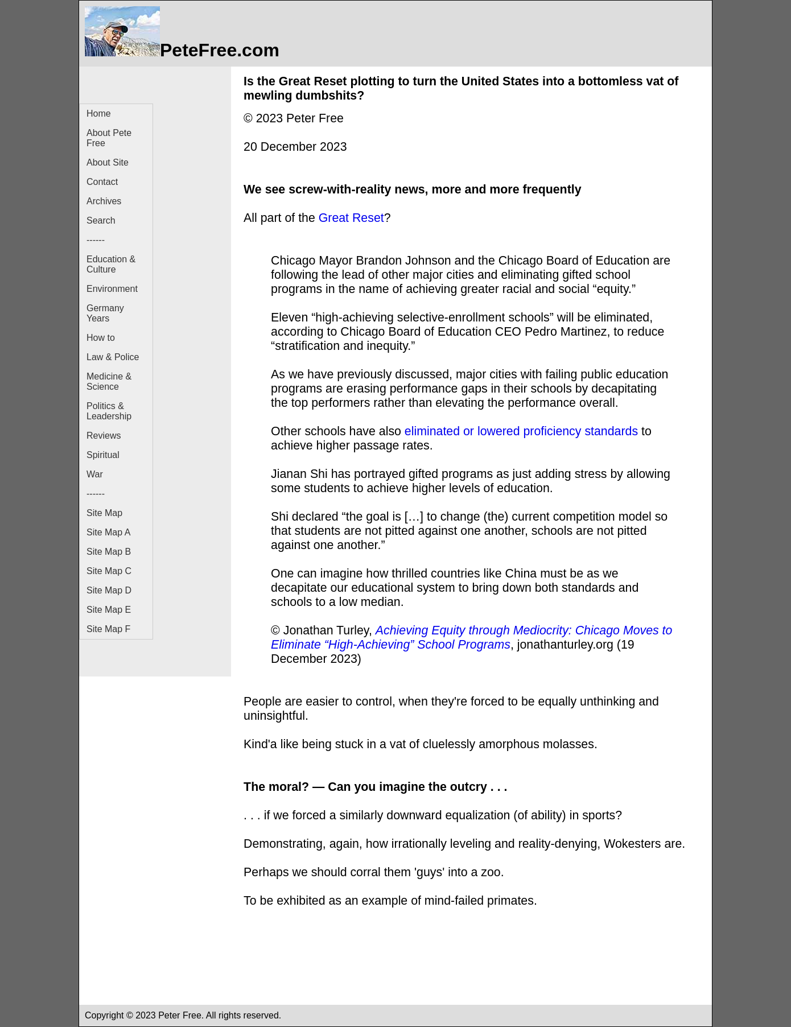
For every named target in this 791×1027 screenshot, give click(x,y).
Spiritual (103, 455)
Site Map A (108, 532)
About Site (107, 162)
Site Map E (108, 609)
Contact (102, 182)
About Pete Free (108, 138)
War (94, 474)
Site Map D (108, 590)
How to (100, 338)
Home (98, 113)
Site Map (104, 513)
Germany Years (105, 313)
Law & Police (112, 357)
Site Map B (108, 551)
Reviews (103, 435)
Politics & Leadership (108, 411)
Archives (103, 201)
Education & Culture (110, 264)
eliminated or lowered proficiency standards (521, 431)
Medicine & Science (108, 381)
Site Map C (108, 571)
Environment (112, 289)
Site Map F (108, 629)
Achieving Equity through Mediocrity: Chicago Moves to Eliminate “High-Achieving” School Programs (471, 637)
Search (101, 220)
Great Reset (351, 218)
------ (95, 240)
